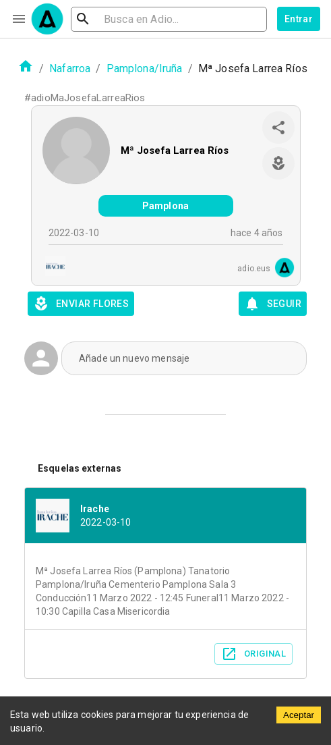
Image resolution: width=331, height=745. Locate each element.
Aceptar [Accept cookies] (298, 715)
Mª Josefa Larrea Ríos (175, 150)
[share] (278, 127)
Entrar (298, 18)
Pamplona (165, 205)
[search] (168, 19)
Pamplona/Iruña (145, 68)
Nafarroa (69, 68)
